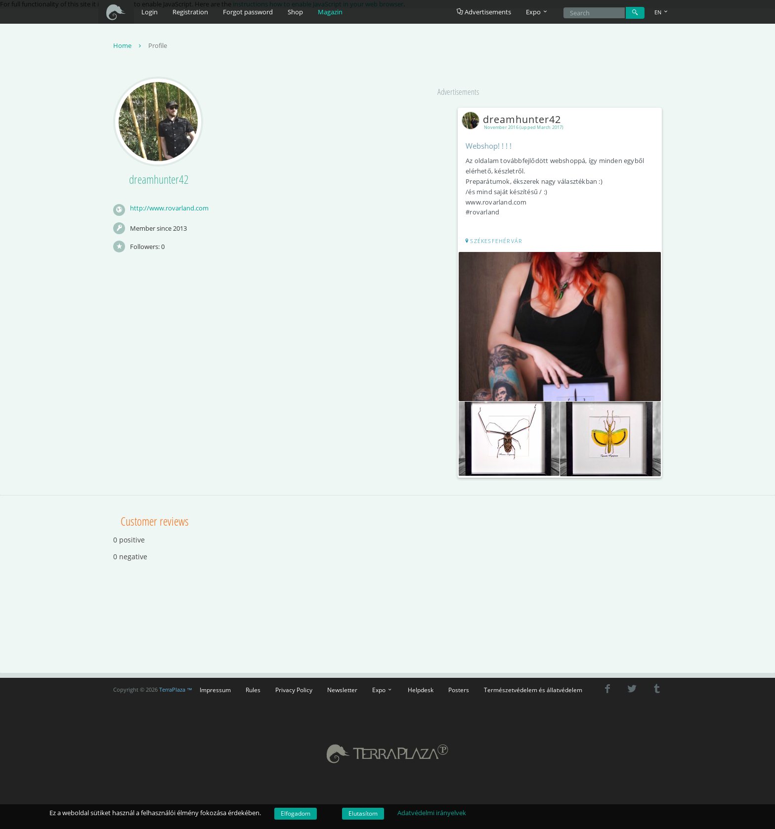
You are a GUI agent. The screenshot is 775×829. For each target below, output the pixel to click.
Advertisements (484, 11)
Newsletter (342, 688)
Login (149, 11)
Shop (295, 11)
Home (128, 46)
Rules (253, 688)
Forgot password (248, 11)
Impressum (215, 688)
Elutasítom (363, 813)
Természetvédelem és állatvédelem (533, 688)
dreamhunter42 (514, 120)
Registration (190, 11)
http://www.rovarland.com (169, 209)
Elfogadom (295, 813)
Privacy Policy (293, 688)
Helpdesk (420, 688)
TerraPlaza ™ (175, 687)
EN (661, 12)
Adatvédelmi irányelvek (431, 812)
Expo (382, 688)
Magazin (330, 11)
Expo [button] (537, 11)
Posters (458, 688)
